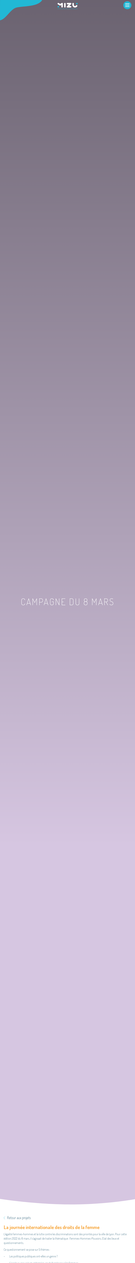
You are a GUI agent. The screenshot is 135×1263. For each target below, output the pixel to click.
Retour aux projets (17, 1217)
